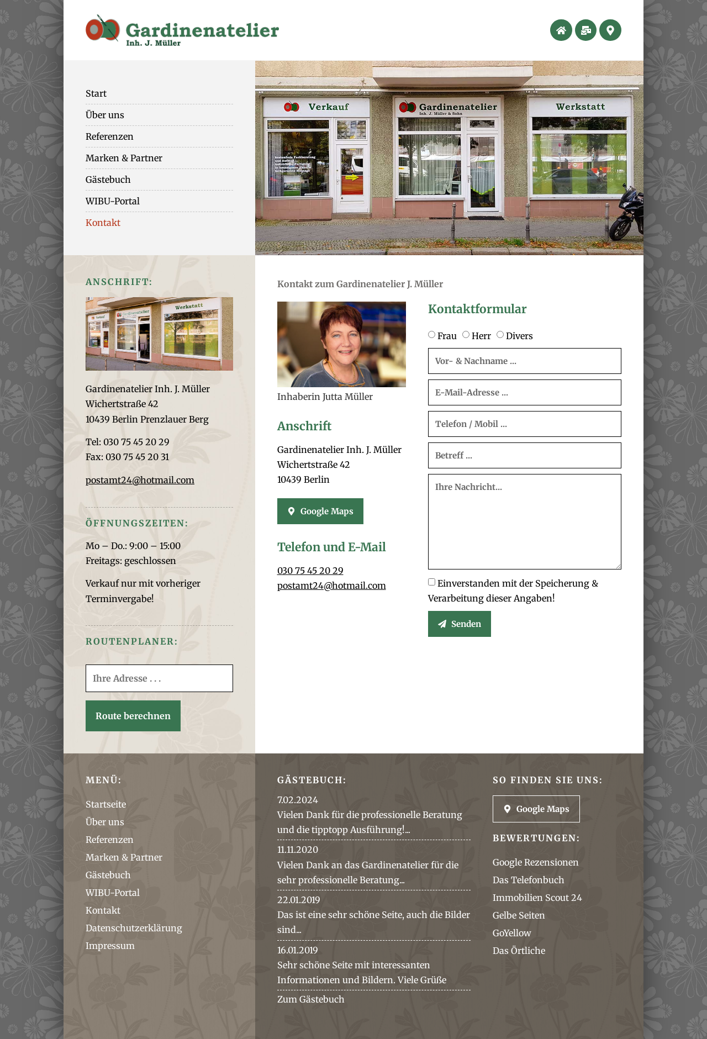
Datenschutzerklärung (134, 927)
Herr (481, 335)
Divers (519, 335)
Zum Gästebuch (311, 999)
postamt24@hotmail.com (140, 480)
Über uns (105, 114)
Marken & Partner (124, 158)
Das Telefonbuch (528, 879)
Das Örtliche (519, 950)
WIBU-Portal (113, 201)
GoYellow (512, 932)
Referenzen (110, 136)
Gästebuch (108, 179)
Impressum (110, 945)
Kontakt (103, 222)
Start (96, 93)
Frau (447, 335)
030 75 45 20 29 (310, 570)
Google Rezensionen (536, 862)
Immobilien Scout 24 (537, 897)
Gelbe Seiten (519, 915)
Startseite (106, 804)
